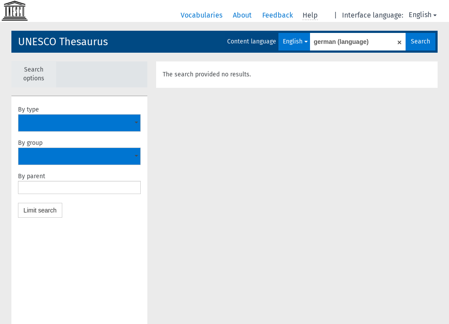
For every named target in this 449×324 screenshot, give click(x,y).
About (243, 15)
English (423, 15)
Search (420, 41)
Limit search (40, 210)
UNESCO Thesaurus (63, 42)
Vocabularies (202, 15)
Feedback (278, 15)
